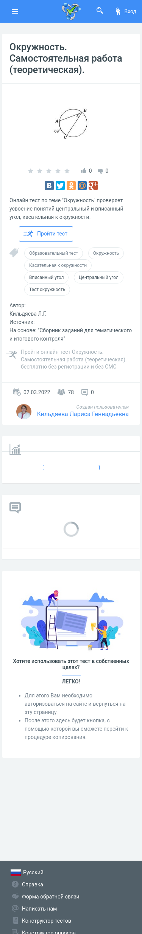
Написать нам (39, 909)
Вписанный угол (46, 277)
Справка (32, 884)
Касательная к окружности (58, 265)
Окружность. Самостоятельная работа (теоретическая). (65, 58)
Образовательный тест (53, 253)
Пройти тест (45, 234)
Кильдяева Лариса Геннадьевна (83, 414)
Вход (125, 11)
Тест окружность (47, 289)
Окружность (106, 253)
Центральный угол (99, 277)
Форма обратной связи (51, 897)
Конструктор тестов (46, 921)
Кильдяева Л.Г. (28, 314)
